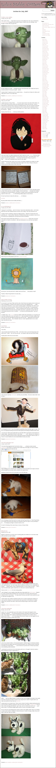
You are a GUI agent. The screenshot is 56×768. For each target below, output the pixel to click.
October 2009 (45, 87)
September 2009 (46, 88)
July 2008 (44, 107)
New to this (45, 134)
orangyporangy (33, 704)
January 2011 (45, 67)
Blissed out (4, 531)
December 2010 (46, 68)
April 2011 (45, 63)
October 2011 (45, 56)
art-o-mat (12, 314)
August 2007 (45, 122)
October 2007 (45, 119)
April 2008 (45, 111)
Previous (47, 145)
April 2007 (45, 127)
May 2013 (44, 44)
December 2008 (46, 100)
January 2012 (45, 52)
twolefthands (4, 447)
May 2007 (44, 126)
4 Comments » (13, 439)
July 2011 (44, 60)
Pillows (44, 32)
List (44, 145)
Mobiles (44, 29)
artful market (32, 592)
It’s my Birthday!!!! (6, 206)
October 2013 (45, 43)
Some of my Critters (46, 35)
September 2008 (46, 104)
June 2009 (45, 92)
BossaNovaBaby (4, 22)
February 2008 (45, 114)
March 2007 (45, 128)
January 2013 (45, 47)
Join (42, 145)
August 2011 (45, 59)
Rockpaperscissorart (23, 218)
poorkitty (3, 198)
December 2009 (46, 84)
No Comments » (17, 202)
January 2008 (45, 115)
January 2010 (45, 83)
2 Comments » (19, 95)
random (7, 202)
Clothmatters (14, 394)
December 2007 (46, 116)
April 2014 (45, 39)
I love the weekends (6, 608)
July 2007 (44, 123)
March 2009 (45, 96)
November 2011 (46, 55)
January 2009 (45, 99)
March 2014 (45, 40)
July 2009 (44, 91)
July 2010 (44, 75)
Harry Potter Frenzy (6, 299)
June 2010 (45, 76)
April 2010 (45, 79)
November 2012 (46, 48)
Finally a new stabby (6, 17)
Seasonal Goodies (46, 33)
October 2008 (45, 103)
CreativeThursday (23, 256)
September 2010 (46, 72)
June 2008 (45, 108)
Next (50, 145)
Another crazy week (6, 99)
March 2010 (45, 80)
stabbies (13, 95)
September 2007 (46, 120)
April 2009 (45, 95)
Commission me (46, 23)
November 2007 (46, 118)
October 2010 (45, 71)
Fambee (31, 155)
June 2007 (45, 124)
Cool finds (4, 326)
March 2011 (45, 64)
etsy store (10, 590)
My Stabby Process (46, 31)
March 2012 (45, 51)
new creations (8, 95)
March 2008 (45, 112)
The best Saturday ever (7, 442)
